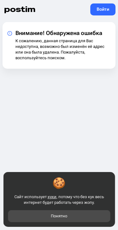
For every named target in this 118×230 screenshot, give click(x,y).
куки (52, 196)
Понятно (59, 216)
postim (20, 9)
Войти (103, 9)
